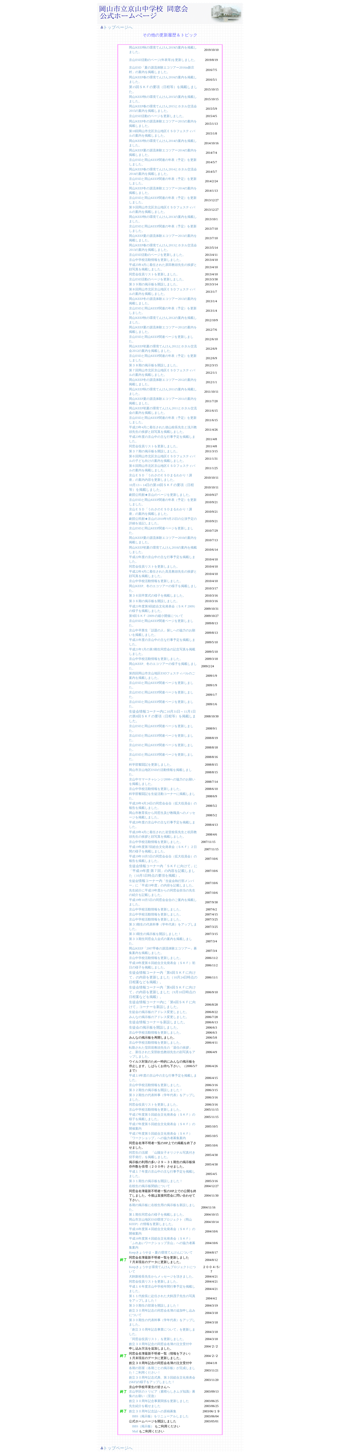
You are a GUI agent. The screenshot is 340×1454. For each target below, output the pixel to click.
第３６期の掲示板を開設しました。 (154, 601)
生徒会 (133, 881)
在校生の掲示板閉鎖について (149, 1186)
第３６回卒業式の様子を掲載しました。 (157, 595)
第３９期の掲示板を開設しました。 (154, 284)
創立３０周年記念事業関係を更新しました (159, 1401)
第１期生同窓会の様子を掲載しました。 (157, 1214)
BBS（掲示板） (143, 1426)
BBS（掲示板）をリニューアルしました (160, 1416)
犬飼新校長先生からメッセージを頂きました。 (162, 1276)
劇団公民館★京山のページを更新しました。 (160, 495)
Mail (135, 1431)
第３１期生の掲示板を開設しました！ (156, 1181)
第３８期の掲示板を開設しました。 (154, 365)
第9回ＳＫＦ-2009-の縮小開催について (156, 616)
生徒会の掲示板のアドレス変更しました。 (159, 1012)
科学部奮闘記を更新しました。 (151, 764)
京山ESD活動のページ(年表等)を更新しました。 (163, 60)
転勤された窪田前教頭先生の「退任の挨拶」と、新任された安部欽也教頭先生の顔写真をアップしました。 (162, 1052)
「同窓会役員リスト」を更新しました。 (157, 1339)
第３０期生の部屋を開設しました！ (154, 1305)
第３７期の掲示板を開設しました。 (154, 451)
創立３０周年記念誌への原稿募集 (152, 1411)
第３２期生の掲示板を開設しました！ (156, 1090)
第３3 (133, 924)
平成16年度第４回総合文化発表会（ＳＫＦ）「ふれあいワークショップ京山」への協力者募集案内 (162, 1243)
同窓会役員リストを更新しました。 (154, 274)
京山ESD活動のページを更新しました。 (157, 116)
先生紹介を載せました (145, 1406)
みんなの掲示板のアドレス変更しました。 (159, 1017)
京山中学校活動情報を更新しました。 (156, 260)
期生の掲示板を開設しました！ (159, 934)
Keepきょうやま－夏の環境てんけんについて (160, 1252)
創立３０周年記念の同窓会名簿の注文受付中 (160, 1344)
